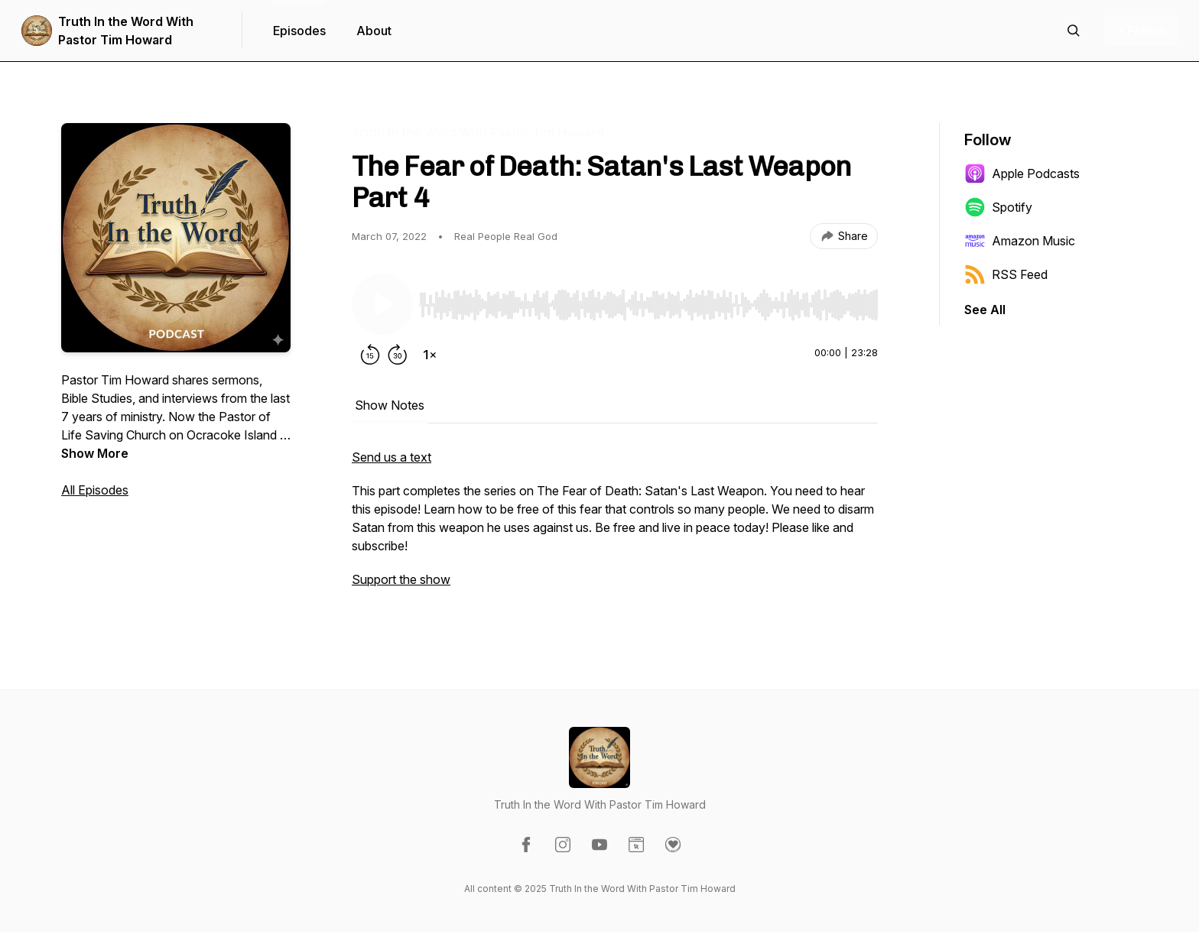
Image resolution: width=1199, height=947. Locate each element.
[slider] (648, 305)
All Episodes (94, 490)
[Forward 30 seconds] (397, 354)
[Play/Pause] (382, 304)
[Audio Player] (648, 300)
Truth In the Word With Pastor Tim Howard (125, 30)
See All (985, 309)
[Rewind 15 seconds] (370, 354)
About (374, 30)
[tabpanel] (615, 526)
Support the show (401, 579)
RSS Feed (1006, 274)
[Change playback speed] (429, 354)
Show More (94, 453)
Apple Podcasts (1022, 173)
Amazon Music (1019, 240)
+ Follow (1140, 30)
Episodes (299, 30)
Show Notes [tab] (389, 405)
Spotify (998, 207)
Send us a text (391, 457)
